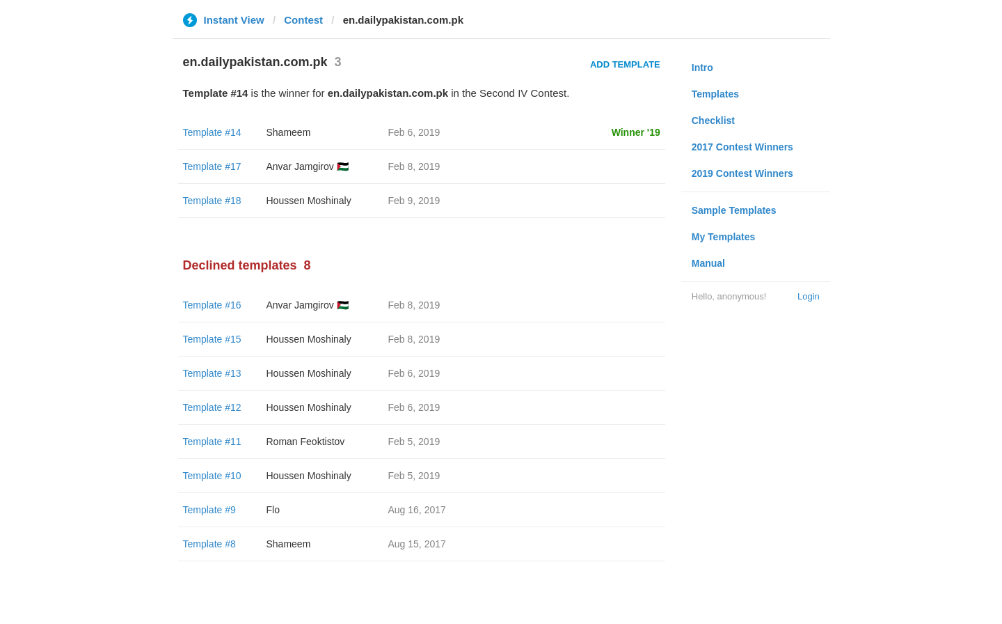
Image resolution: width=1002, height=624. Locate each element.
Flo (273, 509)
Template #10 (212, 475)
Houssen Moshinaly (309, 200)
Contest (303, 20)
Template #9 (209, 509)
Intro (702, 67)
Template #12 (212, 407)
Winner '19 (636, 132)
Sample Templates (734, 210)
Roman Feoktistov (306, 441)
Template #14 (212, 132)
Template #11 (212, 441)
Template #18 (212, 200)
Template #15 (212, 339)
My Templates (724, 236)
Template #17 (212, 166)
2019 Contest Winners (742, 173)
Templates (715, 94)
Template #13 (212, 373)
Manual (708, 263)
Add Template (625, 64)
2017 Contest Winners (742, 147)
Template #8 (209, 543)
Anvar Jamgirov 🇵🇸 (308, 166)
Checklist (713, 120)
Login (808, 296)
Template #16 (212, 305)
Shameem (289, 132)
